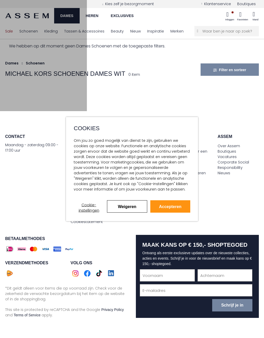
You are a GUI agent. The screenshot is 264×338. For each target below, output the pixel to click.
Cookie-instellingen (89, 207)
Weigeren (127, 206)
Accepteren (170, 206)
